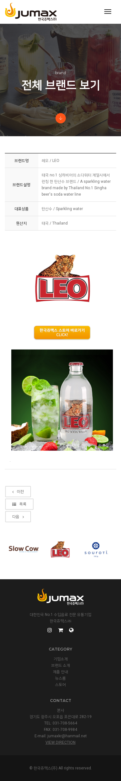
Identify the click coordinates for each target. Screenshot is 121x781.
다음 (18, 540)
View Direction (60, 742)
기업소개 (61, 659)
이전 (18, 515)
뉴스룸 (60, 678)
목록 (19, 527)
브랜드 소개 (60, 665)
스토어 (60, 684)
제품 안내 (60, 672)
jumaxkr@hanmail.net (67, 736)
